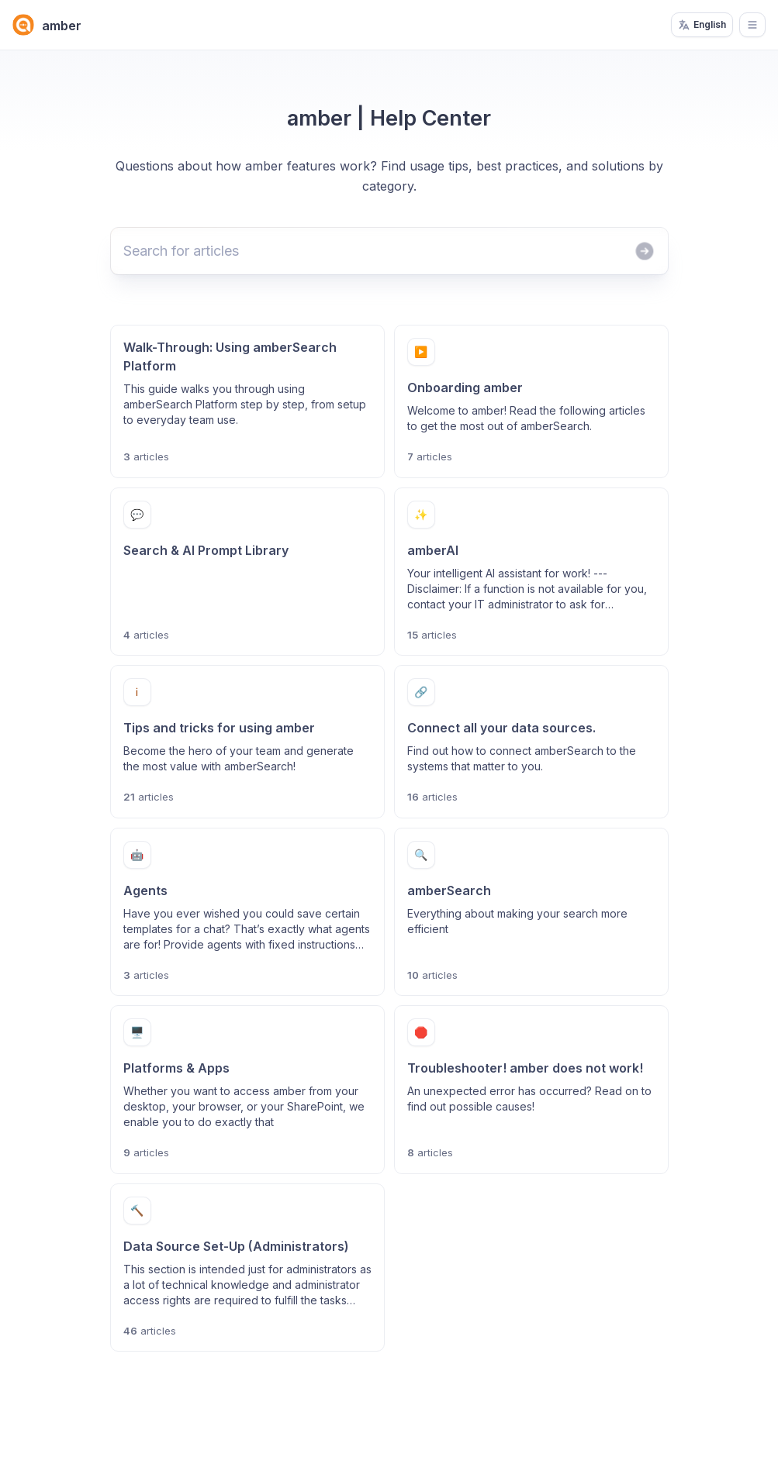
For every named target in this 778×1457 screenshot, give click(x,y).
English (702, 25)
